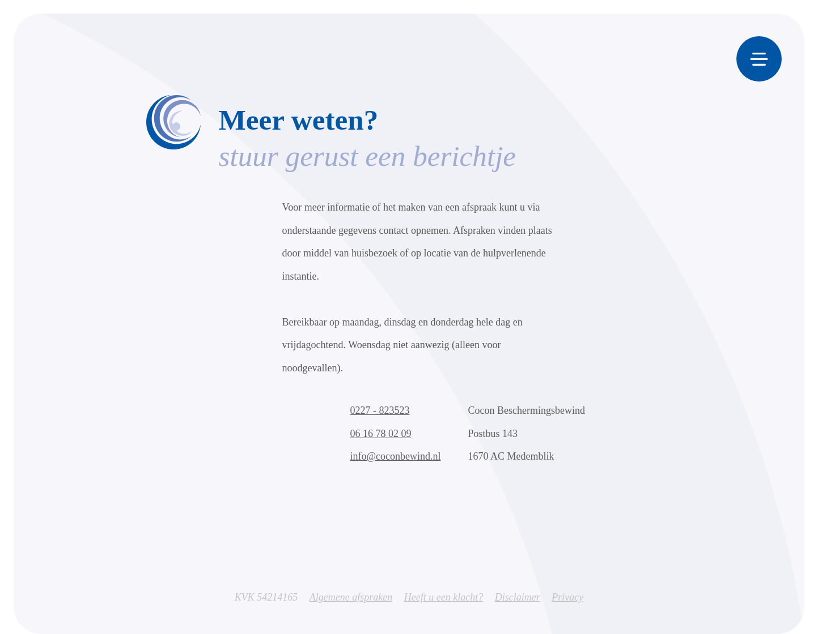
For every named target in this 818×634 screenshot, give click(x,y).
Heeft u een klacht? (443, 599)
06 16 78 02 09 (381, 435)
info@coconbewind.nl (395, 458)
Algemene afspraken (351, 599)
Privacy (567, 599)
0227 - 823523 (380, 412)
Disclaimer (517, 599)
